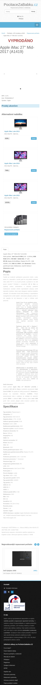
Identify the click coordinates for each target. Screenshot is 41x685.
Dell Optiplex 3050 (9, 570)
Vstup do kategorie (11, 234)
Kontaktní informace (11, 588)
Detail (34, 138)
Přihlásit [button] (21, 19)
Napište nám (7, 671)
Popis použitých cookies (10, 683)
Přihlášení (6, 659)
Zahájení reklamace (9, 665)
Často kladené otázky (10, 651)
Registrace (7, 662)
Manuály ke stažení (9, 656)
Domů (3, 33)
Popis (5, 249)
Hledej (33, 11)
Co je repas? (7, 648)
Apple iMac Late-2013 (12, 131)
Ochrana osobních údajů (11, 680)
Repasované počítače (33, 33)
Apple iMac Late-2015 (12, 163)
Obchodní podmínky (9, 674)
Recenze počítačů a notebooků (12, 654)
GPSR (5, 668)
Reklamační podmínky (10, 677)
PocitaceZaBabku (21, 4)
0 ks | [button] (20, 16)
